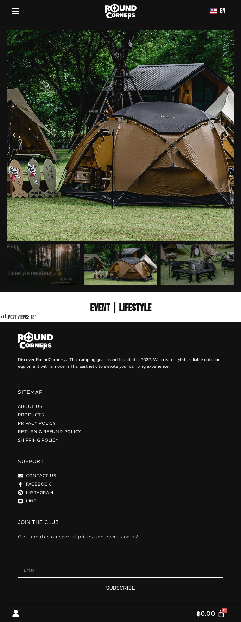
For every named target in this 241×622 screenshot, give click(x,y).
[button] (14, 135)
